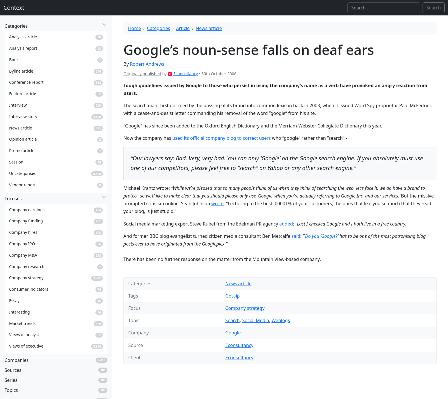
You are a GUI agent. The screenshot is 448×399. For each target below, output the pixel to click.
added (286, 224)
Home (134, 28)
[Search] (383, 7)
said (295, 236)
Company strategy (245, 308)
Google (233, 333)
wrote (217, 203)
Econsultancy (185, 73)
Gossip (232, 296)
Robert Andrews (147, 64)
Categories (158, 28)
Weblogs (280, 320)
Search (232, 320)
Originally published (142, 73)
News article (209, 28)
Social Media (255, 320)
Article (183, 28)
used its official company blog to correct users (221, 138)
